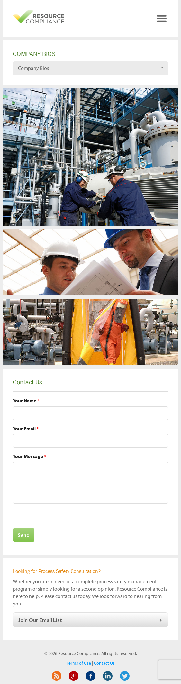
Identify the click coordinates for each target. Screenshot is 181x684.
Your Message (29, 456)
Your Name (26, 401)
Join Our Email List (91, 620)
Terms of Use (79, 663)
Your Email (26, 429)
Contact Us (104, 663)
